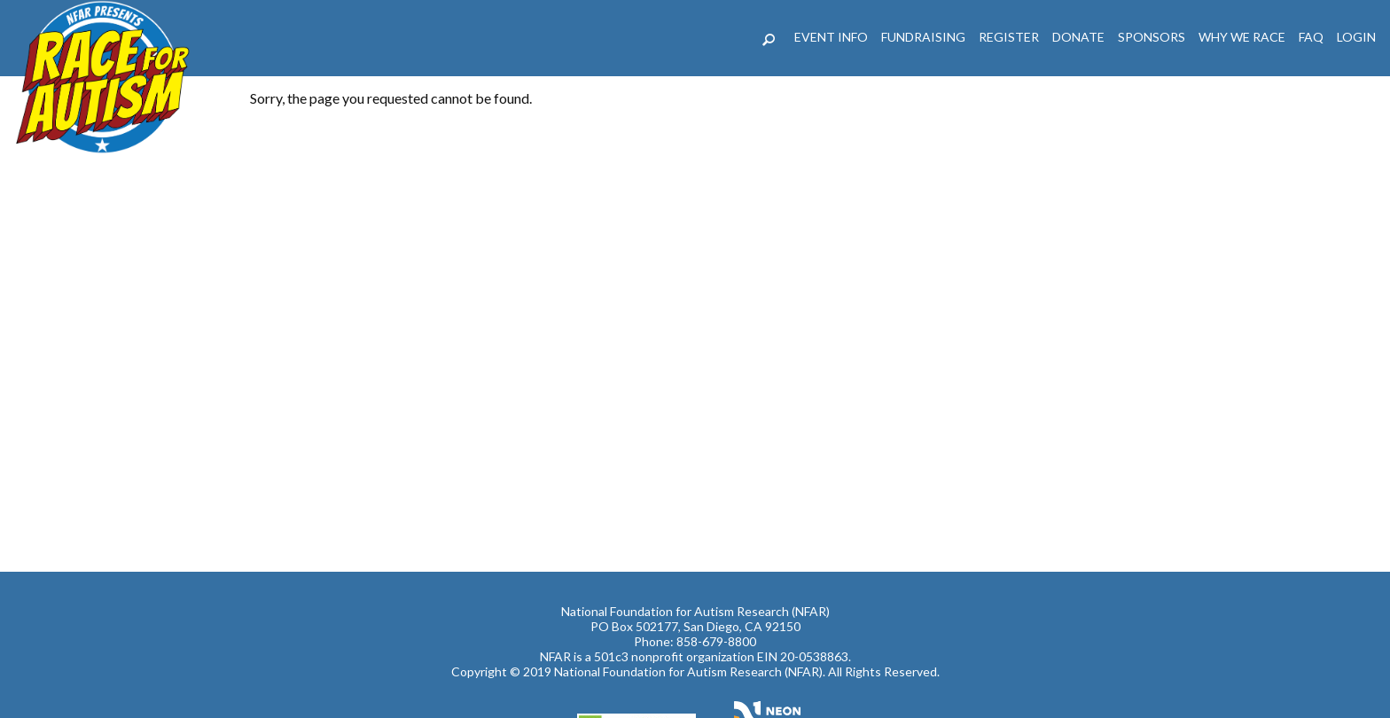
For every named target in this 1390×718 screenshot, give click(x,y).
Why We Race (1242, 36)
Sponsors (1151, 36)
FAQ (1311, 36)
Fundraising (923, 36)
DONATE (1078, 36)
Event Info (831, 36)
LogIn (1356, 36)
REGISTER (1009, 36)
